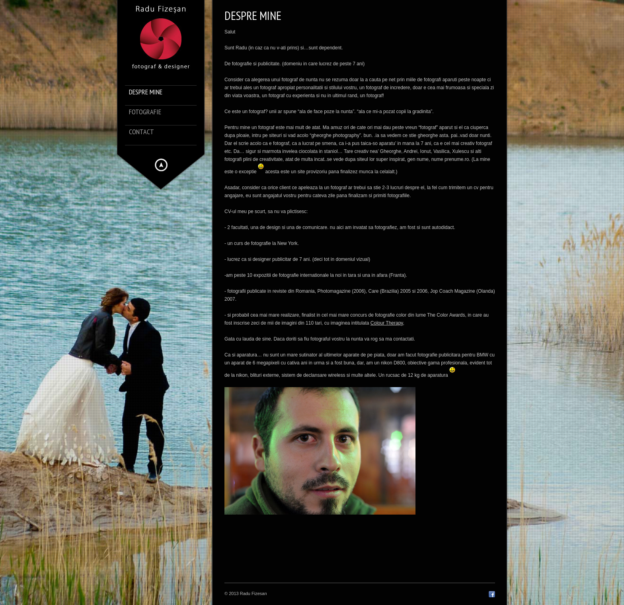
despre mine (145, 92)
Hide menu (161, 164)
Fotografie (145, 112)
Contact (141, 132)
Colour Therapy (386, 323)
